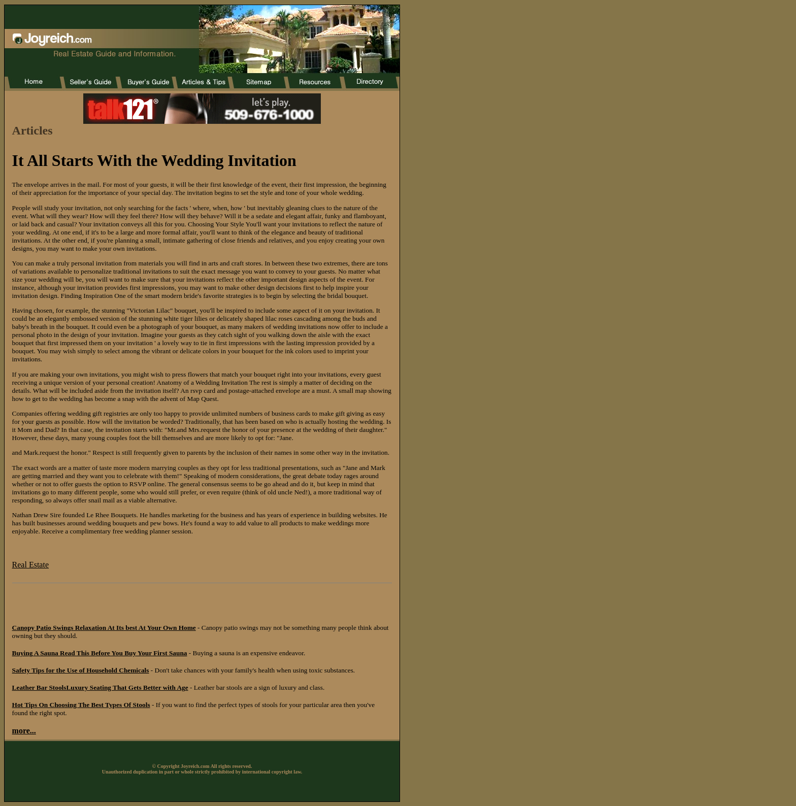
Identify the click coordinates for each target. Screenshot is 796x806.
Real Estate (30, 564)
